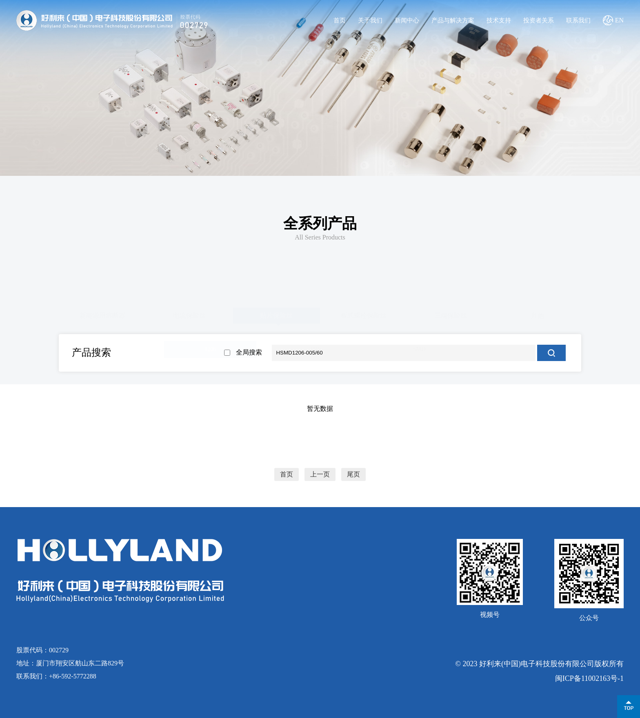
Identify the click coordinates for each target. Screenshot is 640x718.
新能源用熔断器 (102, 313)
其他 (537, 313)
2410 (314, 348)
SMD (419, 348)
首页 (339, 20)
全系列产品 (320, 223)
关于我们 (370, 20)
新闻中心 (407, 20)
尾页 (353, 474)
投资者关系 (538, 20)
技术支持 (499, 20)
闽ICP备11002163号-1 (589, 678)
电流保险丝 (189, 313)
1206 (210, 348)
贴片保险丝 (276, 313)
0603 (105, 348)
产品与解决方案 (452, 20)
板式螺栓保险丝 (364, 313)
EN (619, 20)
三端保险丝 (450, 313)
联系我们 (578, 20)
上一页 (320, 474)
